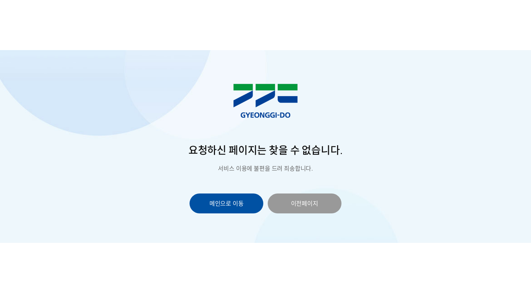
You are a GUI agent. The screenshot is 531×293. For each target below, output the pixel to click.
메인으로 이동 (226, 203)
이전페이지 (304, 203)
